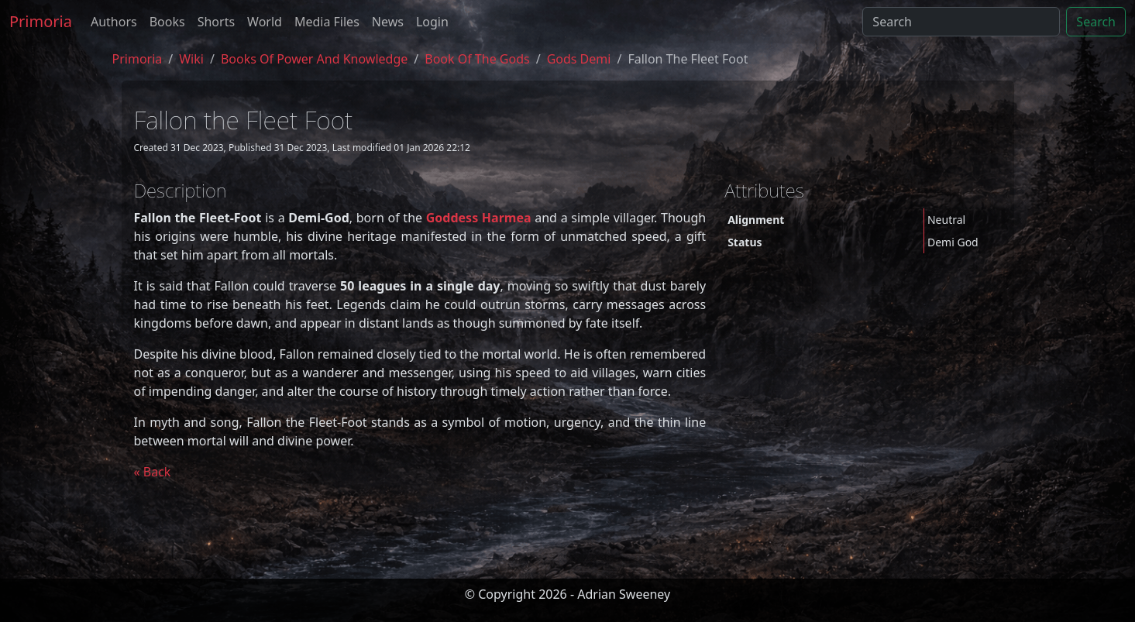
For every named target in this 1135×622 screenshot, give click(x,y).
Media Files (326, 21)
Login (432, 21)
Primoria (40, 21)
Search (1096, 21)
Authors (114, 21)
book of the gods (477, 58)
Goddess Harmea (478, 217)
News (388, 21)
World (264, 21)
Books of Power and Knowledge (314, 58)
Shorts (216, 21)
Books (167, 21)
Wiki (191, 58)
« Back (152, 471)
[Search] (961, 21)
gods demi (579, 58)
